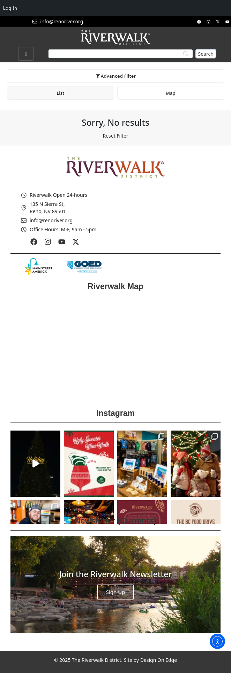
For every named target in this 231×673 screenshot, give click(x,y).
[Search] (205, 54)
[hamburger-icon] (26, 54)
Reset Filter (115, 135)
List (60, 93)
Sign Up (115, 591)
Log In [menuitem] (10, 8)
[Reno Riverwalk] (115, 350)
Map (170, 93)
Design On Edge (158, 660)
